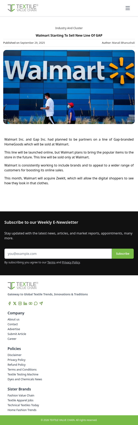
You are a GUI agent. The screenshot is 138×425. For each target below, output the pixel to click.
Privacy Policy (71, 262)
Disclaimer (15, 355)
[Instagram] (20, 303)
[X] (15, 303)
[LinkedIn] (25, 303)
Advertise (14, 329)
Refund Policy (17, 365)
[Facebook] (9, 303)
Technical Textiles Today (23, 405)
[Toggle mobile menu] (128, 8)
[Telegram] (41, 303)
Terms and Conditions (22, 369)
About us (14, 319)
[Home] (23, 8)
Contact (13, 324)
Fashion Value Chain (21, 395)
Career (12, 339)
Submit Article (17, 334)
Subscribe (122, 253)
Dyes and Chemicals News (25, 379)
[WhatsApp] (36, 303)
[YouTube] (30, 303)
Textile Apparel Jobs (21, 400)
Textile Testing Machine (23, 374)
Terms (51, 262)
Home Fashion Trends (22, 410)
